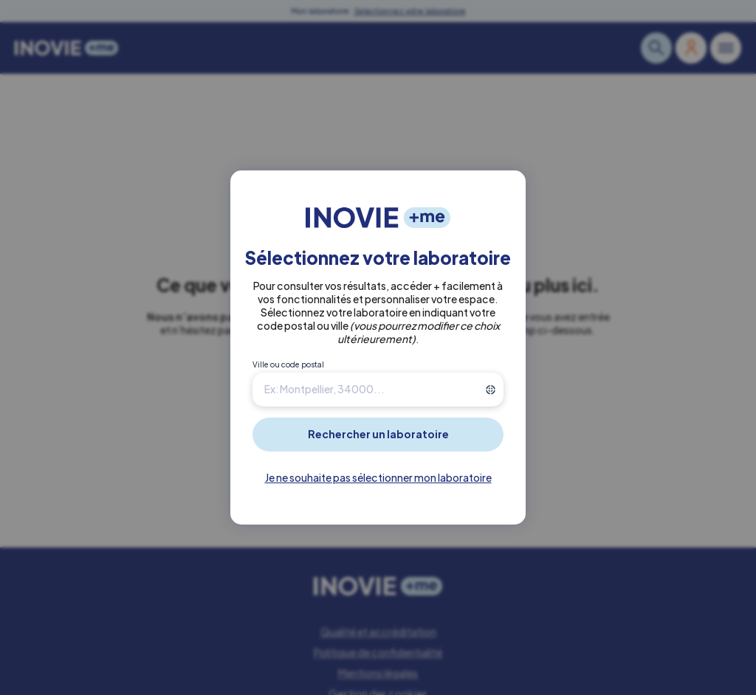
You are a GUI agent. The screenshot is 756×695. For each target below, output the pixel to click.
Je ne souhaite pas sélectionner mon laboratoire (378, 477)
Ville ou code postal (288, 364)
